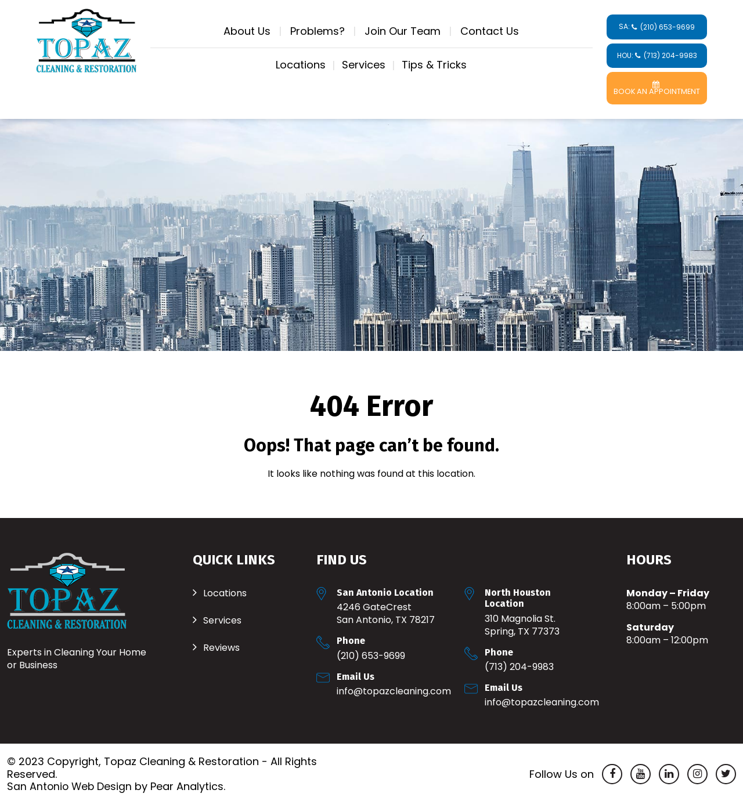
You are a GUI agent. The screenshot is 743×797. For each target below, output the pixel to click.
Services (363, 64)
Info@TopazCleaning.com (394, 683)
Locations (301, 64)
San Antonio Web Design (70, 778)
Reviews (221, 640)
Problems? (317, 31)
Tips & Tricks (434, 64)
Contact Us (489, 31)
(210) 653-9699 (371, 648)
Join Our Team (403, 31)
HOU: (657, 55)
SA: (657, 26)
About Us (246, 31)
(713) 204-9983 (519, 659)
